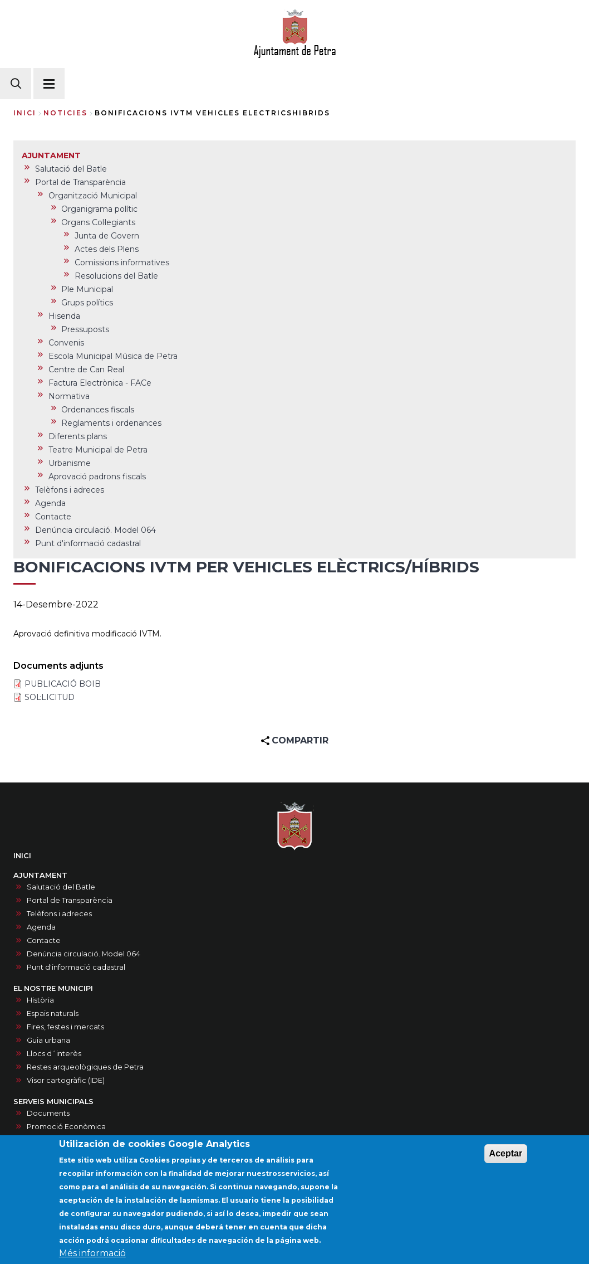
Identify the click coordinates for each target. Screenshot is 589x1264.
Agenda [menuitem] (50, 503)
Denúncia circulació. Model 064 (83, 954)
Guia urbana (48, 1040)
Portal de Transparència (69, 900)
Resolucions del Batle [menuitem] (116, 276)
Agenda (41, 927)
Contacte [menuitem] (53, 517)
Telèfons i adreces (59, 914)
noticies (65, 113)
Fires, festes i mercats (65, 1027)
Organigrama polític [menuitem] (99, 209)
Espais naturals (52, 1013)
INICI (22, 856)
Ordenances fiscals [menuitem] (97, 410)
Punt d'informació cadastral (76, 967)
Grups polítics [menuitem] (87, 303)
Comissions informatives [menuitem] (122, 262)
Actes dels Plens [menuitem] (107, 249)
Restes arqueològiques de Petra (85, 1067)
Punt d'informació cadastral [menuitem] (88, 543)
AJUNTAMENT (40, 875)
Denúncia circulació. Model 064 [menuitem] (95, 530)
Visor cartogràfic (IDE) (66, 1080)
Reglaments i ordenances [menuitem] (111, 423)
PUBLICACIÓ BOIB (62, 684)
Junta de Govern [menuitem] (107, 236)
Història (40, 1000)
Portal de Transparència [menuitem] (80, 182)
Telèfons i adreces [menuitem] (69, 490)
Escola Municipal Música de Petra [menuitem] (113, 356)
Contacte (44, 940)
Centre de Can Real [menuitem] (86, 369)
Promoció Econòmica (66, 1126)
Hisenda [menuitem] (64, 316)
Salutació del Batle (61, 887)
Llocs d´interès (54, 1053)
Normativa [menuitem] (69, 396)
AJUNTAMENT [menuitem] (51, 155)
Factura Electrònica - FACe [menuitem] (99, 383)
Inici (24, 113)
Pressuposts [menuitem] (85, 329)
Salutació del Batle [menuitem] (71, 169)
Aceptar (506, 1157)
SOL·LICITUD (49, 697)
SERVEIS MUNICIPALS (53, 1101)
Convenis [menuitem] (66, 343)
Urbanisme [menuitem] (69, 463)
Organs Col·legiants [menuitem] (98, 222)
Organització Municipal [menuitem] (92, 196)
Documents (48, 1113)
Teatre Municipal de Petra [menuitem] (98, 450)
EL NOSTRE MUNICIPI (53, 988)
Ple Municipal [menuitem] (87, 289)
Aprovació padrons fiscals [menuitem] (97, 476)
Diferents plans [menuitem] (77, 436)
